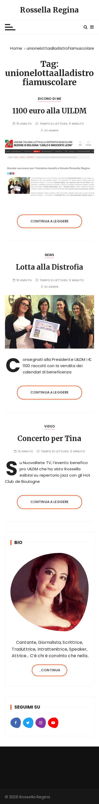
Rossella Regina (49, 10)
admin (53, 130)
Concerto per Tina (49, 438)
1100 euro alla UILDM (49, 110)
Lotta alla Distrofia (49, 267)
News (49, 255)
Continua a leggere (49, 221)
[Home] (16, 48)
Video (49, 426)
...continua (49, 670)
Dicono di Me (49, 98)
